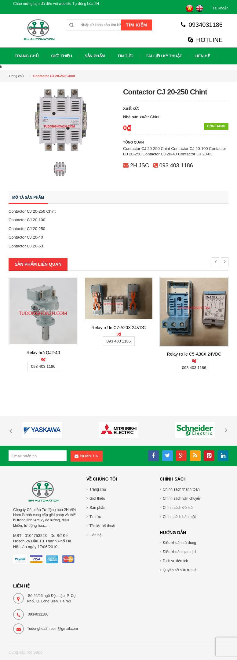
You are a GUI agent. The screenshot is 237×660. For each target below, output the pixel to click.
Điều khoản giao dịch (180, 552)
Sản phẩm (97, 508)
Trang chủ (16, 76)
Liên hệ (95, 535)
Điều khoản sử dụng (179, 543)
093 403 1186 (176, 165)
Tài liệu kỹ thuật (102, 526)
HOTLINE (205, 40)
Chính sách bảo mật (179, 517)
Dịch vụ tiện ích (175, 561)
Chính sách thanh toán (181, 489)
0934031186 (202, 24)
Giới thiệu (97, 498)
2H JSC (139, 165)
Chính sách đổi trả (178, 508)
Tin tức (95, 517)
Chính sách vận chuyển (182, 498)
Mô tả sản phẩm (28, 197)
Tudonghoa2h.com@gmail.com (52, 628)
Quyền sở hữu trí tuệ (180, 570)
